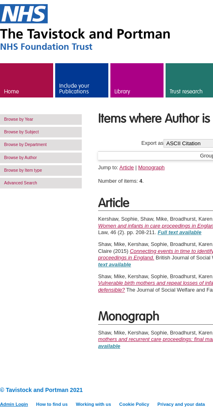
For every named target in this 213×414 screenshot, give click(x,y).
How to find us (51, 404)
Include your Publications (74, 88)
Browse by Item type (23, 170)
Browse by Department (25, 144)
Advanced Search (20, 183)
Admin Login (14, 404)
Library (122, 91)
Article (126, 167)
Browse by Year (18, 119)
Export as (152, 143)
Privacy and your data (181, 404)
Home (11, 91)
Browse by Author (20, 157)
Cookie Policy (134, 404)
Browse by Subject (21, 132)
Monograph (151, 167)
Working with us (93, 404)
